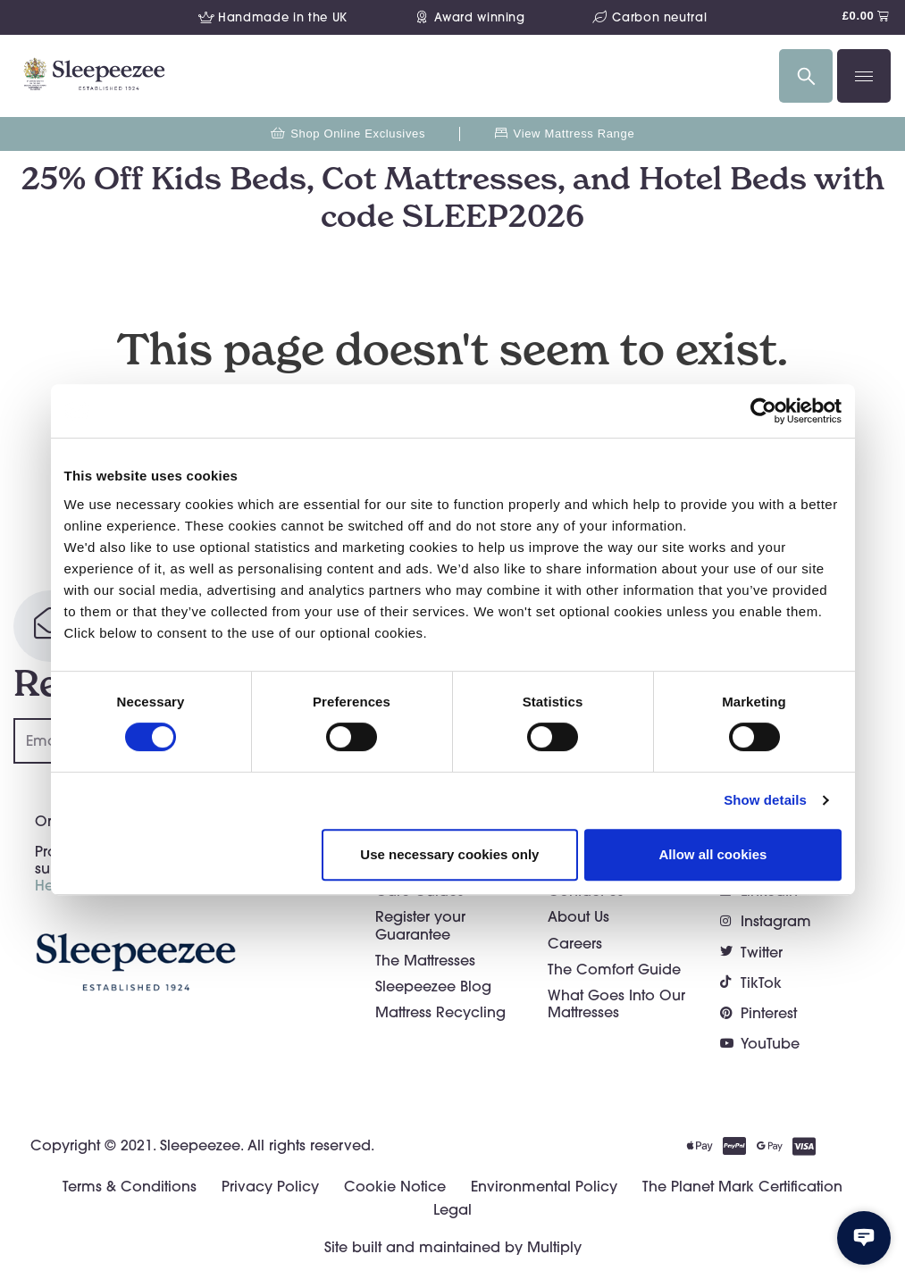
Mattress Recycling (440, 1012)
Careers (575, 943)
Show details (765, 799)
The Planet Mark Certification (742, 1186)
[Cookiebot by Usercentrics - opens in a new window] (763, 410)
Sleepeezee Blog (433, 986)
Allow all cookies (713, 854)
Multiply (554, 1247)
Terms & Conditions (130, 1186)
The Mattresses (425, 960)
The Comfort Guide (614, 969)
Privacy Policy (270, 1186)
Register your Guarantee (420, 924)
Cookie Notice (395, 1186)
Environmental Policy (544, 1186)
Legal (452, 1209)
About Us (578, 916)
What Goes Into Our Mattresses (616, 1003)
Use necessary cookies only (449, 854)
